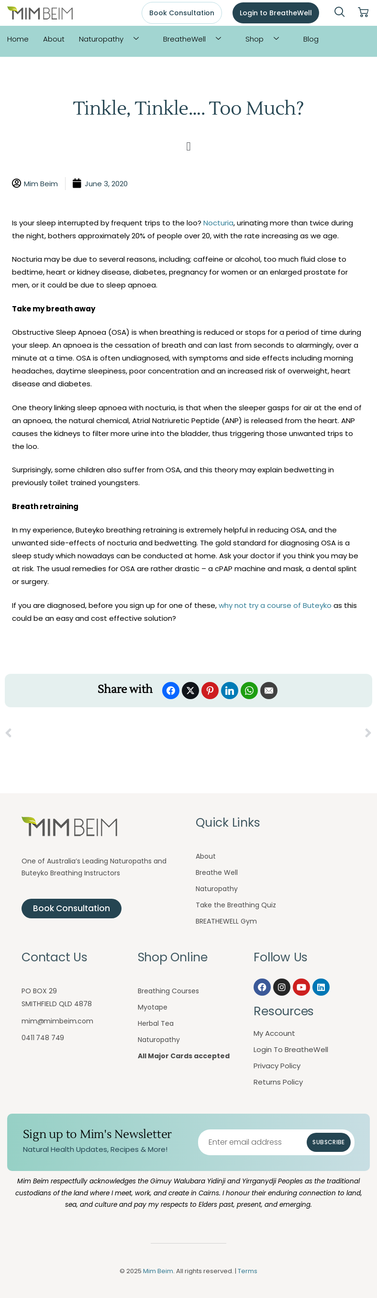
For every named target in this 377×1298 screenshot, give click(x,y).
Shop (265, 39)
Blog (311, 39)
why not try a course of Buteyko (274, 605)
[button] (188, 147)
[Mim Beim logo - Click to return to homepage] (40, 13)
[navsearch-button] (340, 13)
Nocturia (218, 223)
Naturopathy (112, 39)
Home (18, 39)
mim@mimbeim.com (57, 1021)
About (54, 39)
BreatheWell (195, 39)
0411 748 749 (43, 1038)
